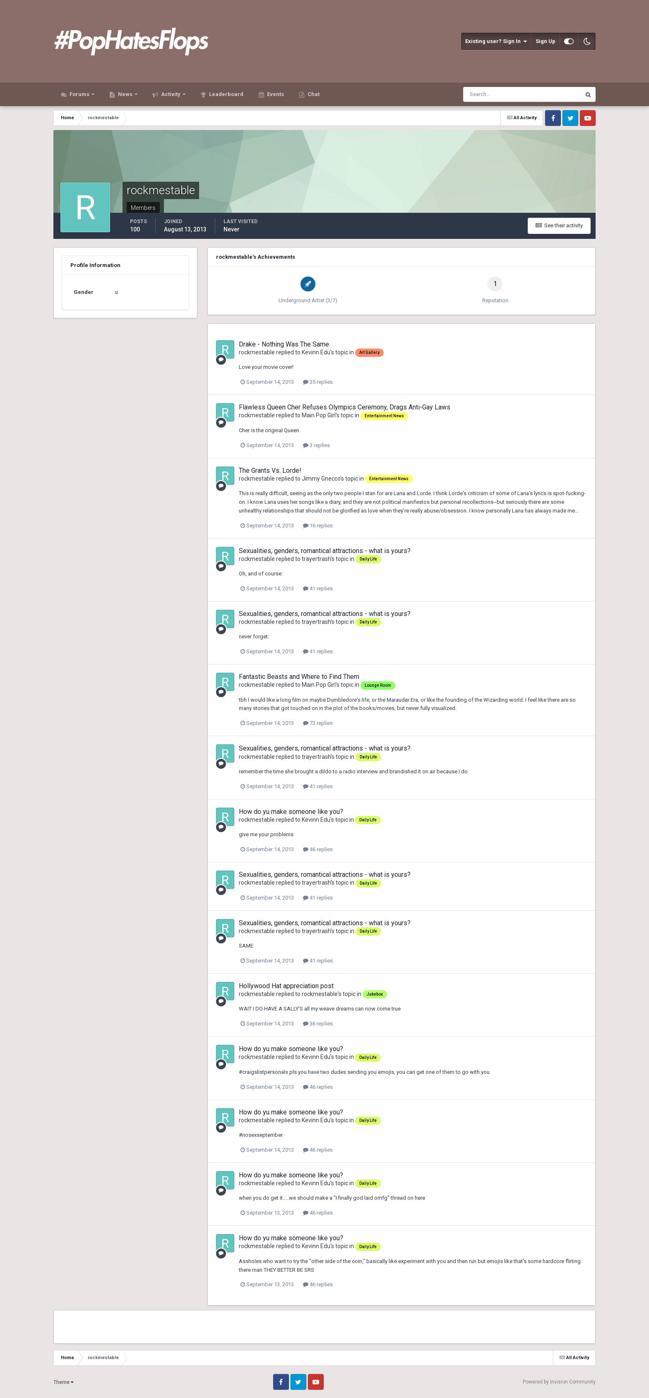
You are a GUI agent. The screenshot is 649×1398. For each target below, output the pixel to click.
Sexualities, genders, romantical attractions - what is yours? (325, 551)
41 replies (318, 588)
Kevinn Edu (316, 352)
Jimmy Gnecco (321, 478)
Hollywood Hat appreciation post (286, 986)
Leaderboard (225, 94)
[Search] (496, 94)
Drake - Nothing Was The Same (284, 344)
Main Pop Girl (319, 415)
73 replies (318, 723)
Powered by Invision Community (559, 1382)
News (125, 94)
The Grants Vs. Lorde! (270, 470)
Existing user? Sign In (496, 41)
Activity (171, 94)
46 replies (318, 849)
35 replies (318, 382)
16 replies (318, 525)
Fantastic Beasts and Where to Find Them (299, 677)
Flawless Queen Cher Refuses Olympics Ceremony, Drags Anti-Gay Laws (344, 407)
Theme (63, 1382)
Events (275, 94)
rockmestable (257, 352)
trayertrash (316, 559)
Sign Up (545, 41)
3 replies (316, 445)
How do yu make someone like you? (291, 812)
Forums (79, 94)
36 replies (318, 1023)
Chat (313, 94)
